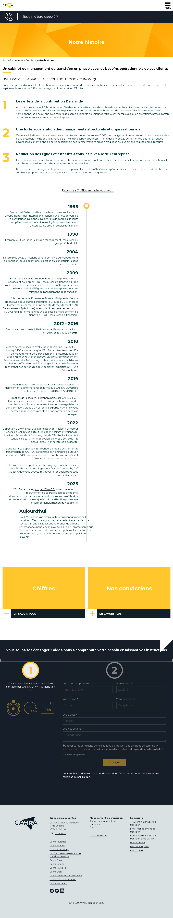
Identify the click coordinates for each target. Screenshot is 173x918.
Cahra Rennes (57, 845)
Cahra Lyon (56, 871)
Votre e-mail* (70, 699)
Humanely (43, 397)
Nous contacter (98, 835)
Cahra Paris (56, 860)
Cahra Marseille (58, 868)
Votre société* (124, 683)
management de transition (50, 69)
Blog (92, 827)
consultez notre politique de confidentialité (134, 749)
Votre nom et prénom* (76, 683)
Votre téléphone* (126, 699)
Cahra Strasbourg (59, 849)
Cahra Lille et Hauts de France (66, 875)
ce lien (86, 776)
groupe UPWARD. (44, 489)
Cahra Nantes (57, 864)
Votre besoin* (70, 714)
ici (53, 471)
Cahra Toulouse (58, 841)
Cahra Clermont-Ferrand (63, 879)
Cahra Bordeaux (58, 883)
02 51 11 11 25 (60, 833)
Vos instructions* (72, 728)
